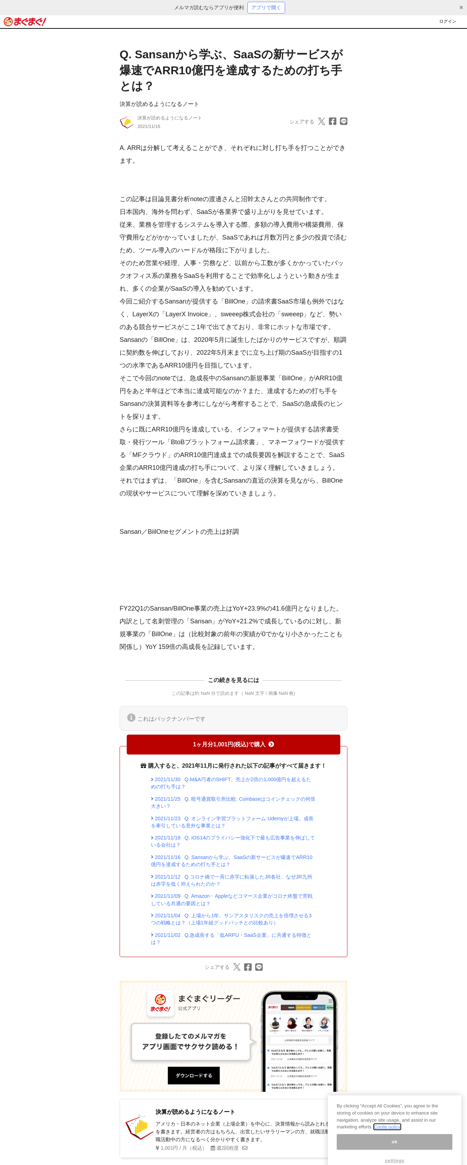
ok (395, 1150)
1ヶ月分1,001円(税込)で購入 (233, 744)
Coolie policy (387, 1135)
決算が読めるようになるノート (159, 104)
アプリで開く (266, 7)
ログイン (447, 21)
